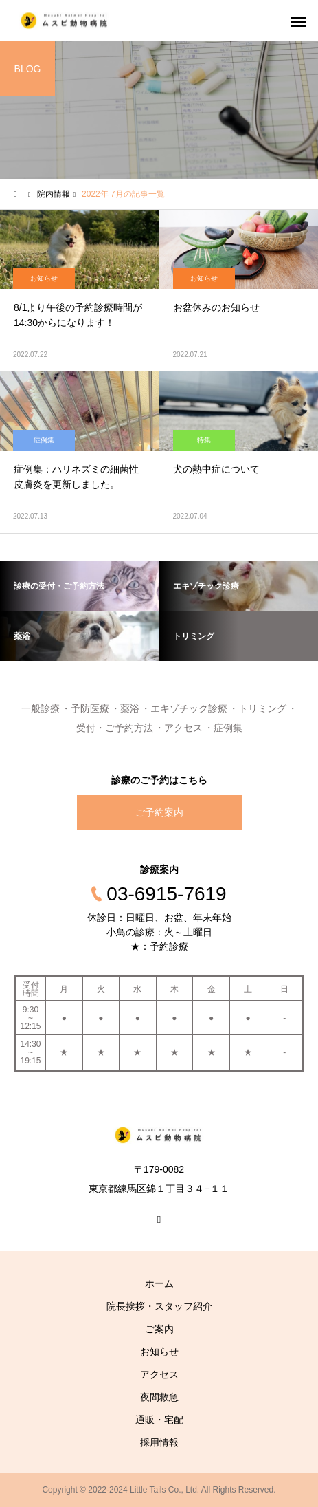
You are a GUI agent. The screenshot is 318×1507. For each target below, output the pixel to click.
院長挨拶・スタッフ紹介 (159, 1306)
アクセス (159, 1374)
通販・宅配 (159, 1419)
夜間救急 (159, 1396)
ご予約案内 (159, 812)
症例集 (44, 440)
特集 (204, 440)
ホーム (159, 1283)
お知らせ (44, 278)
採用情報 (159, 1442)
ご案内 (159, 1328)
